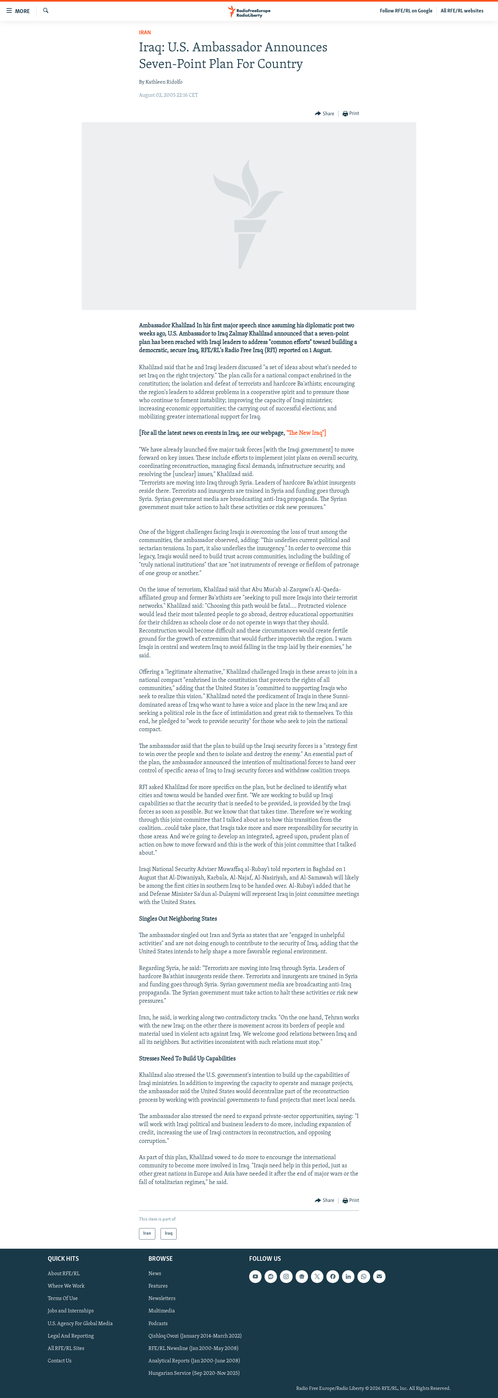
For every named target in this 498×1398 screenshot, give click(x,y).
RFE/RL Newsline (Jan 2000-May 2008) (193, 1348)
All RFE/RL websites (462, 11)
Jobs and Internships (71, 1311)
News (154, 1273)
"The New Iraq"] (306, 433)
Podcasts (158, 1323)
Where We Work (66, 1286)
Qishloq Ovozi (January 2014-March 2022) (195, 1336)
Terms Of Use (63, 1298)
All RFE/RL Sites (66, 1348)
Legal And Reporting (71, 1336)
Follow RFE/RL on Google (406, 11)
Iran (145, 33)
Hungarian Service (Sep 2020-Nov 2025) (194, 1373)
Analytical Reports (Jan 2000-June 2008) (194, 1361)
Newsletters (162, 1298)
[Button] (324, 113)
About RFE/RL (64, 1273)
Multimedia (161, 1311)
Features (158, 1286)
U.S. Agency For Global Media (80, 1323)
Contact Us (60, 1361)
